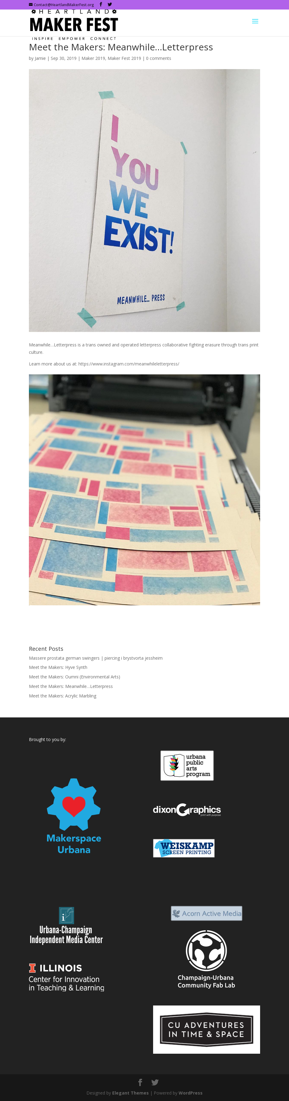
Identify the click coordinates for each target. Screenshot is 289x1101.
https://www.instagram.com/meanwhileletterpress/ (128, 364)
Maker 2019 (93, 58)
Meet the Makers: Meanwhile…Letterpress (71, 686)
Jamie (40, 58)
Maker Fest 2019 (124, 58)
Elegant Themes (130, 1093)
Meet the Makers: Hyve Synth (58, 667)
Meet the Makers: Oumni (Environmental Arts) (74, 677)
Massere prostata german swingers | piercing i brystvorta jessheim (96, 658)
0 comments (158, 58)
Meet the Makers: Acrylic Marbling (62, 696)
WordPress (191, 1093)
